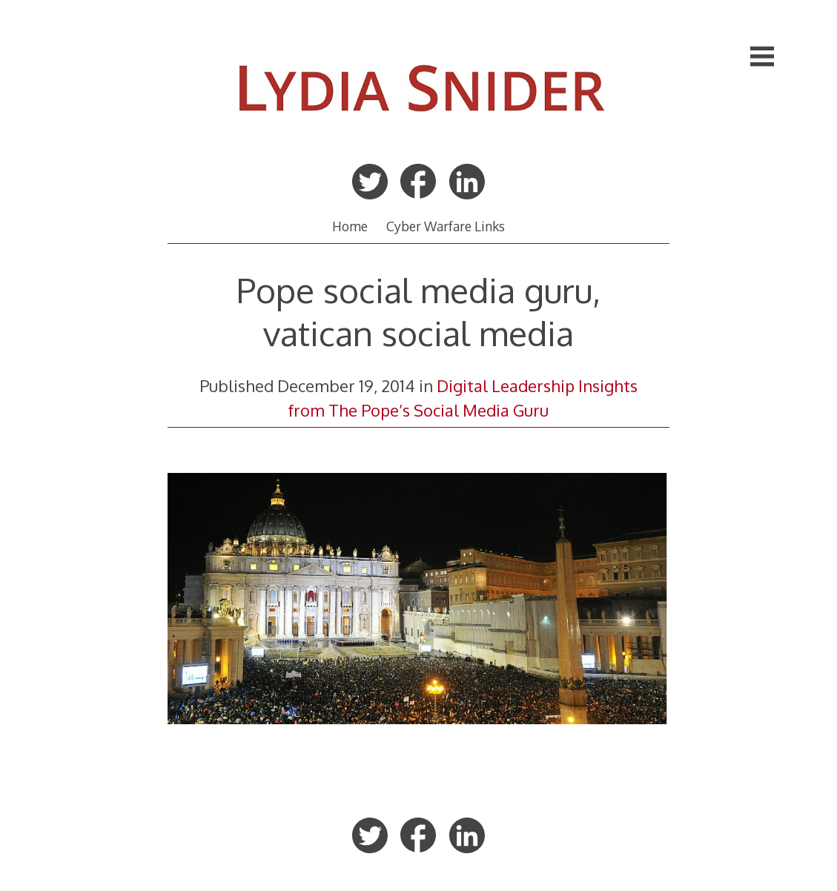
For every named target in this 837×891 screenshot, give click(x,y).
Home (350, 226)
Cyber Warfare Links (445, 226)
